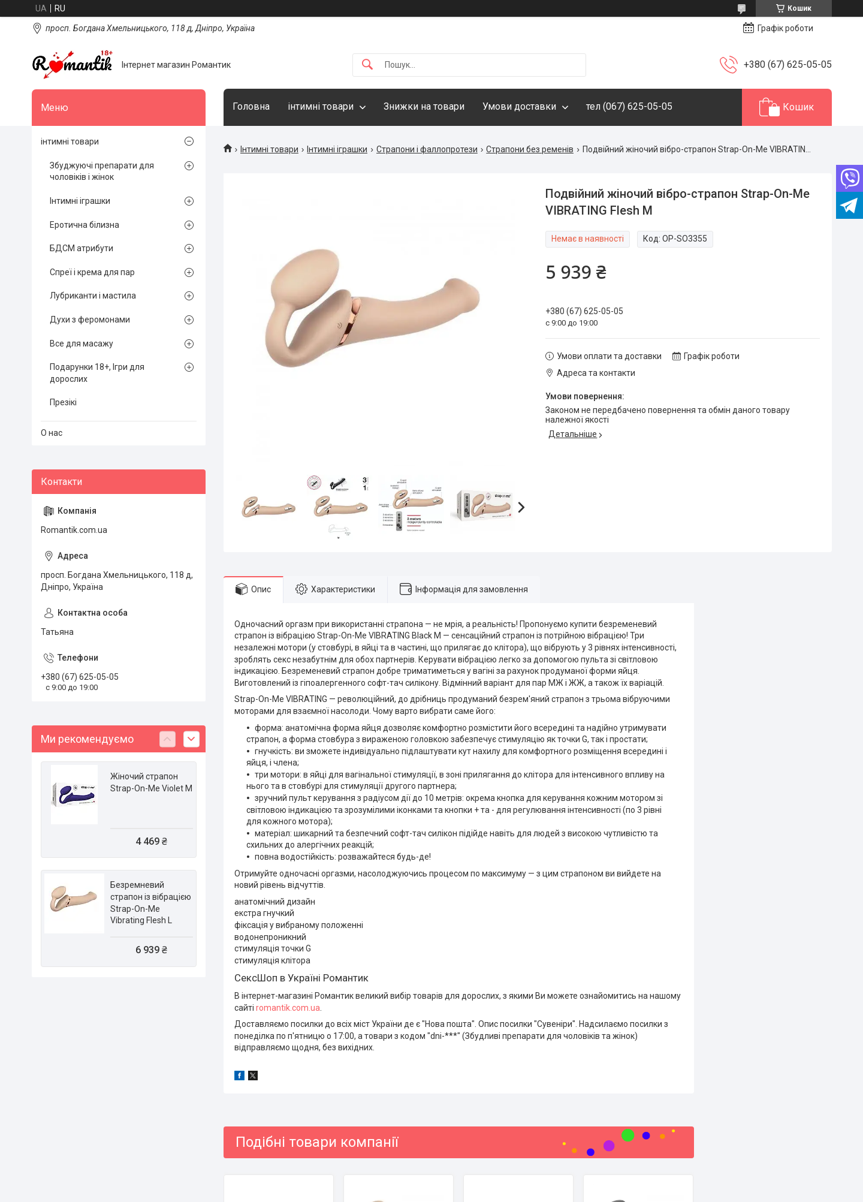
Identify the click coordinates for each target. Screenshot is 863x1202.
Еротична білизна (84, 225)
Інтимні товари (269, 149)
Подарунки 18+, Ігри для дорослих (97, 373)
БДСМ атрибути (81, 248)
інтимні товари (321, 106)
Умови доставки (519, 106)
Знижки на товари (424, 106)
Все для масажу (81, 343)
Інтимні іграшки (337, 149)
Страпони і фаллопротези (427, 149)
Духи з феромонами (90, 319)
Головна (251, 106)
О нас (51, 433)
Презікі (63, 402)
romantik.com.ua (288, 1008)
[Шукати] (367, 65)
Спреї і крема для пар (92, 272)
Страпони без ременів (530, 149)
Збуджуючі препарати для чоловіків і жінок (102, 171)
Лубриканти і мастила (93, 295)
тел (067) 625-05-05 (629, 106)
